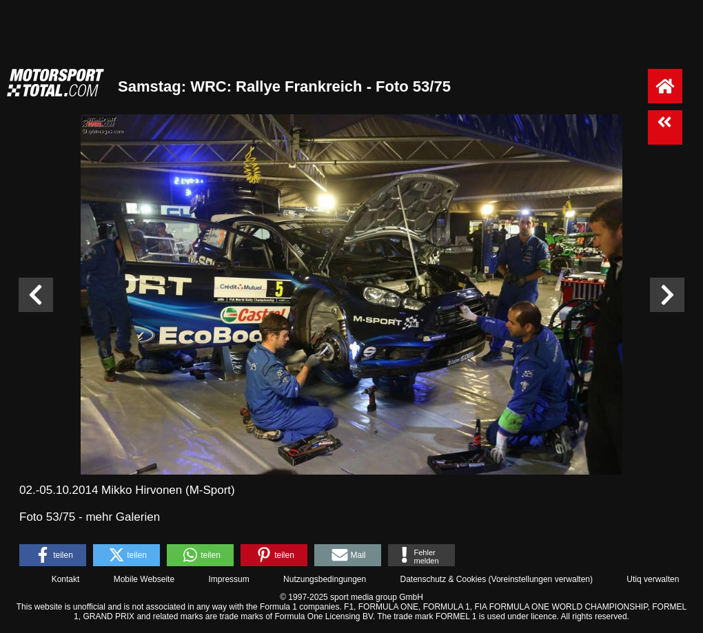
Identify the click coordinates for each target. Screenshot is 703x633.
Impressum (228, 579)
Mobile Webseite (144, 579)
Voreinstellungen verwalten (540, 579)
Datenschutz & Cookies (443, 579)
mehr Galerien (122, 516)
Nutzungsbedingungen (324, 579)
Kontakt (66, 579)
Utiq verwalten (652, 579)
